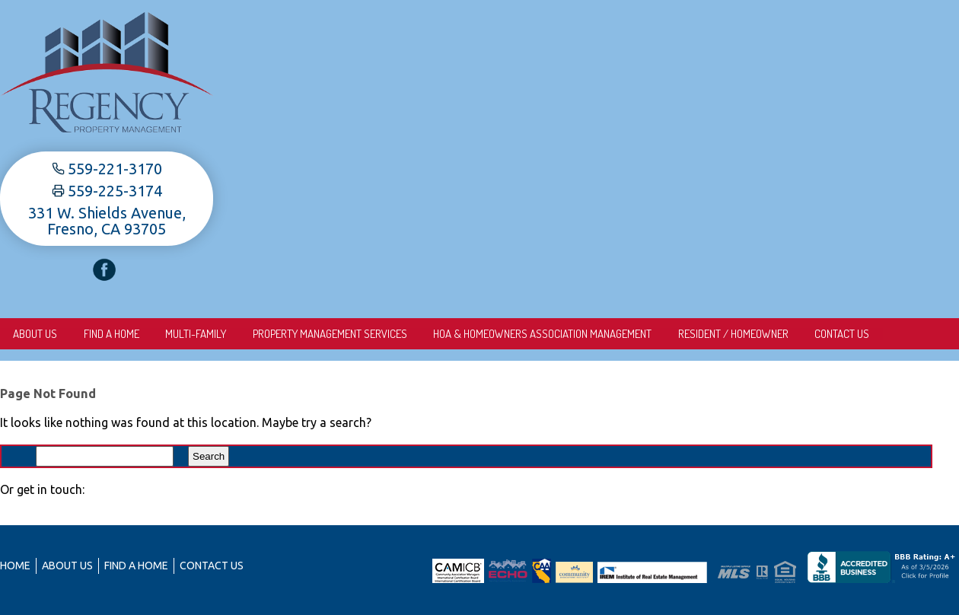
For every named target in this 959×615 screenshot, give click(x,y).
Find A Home (113, 333)
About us (36, 333)
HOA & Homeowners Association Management (547, 333)
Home (15, 565)
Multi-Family (198, 333)
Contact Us (849, 333)
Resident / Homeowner (739, 333)
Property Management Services (333, 333)
